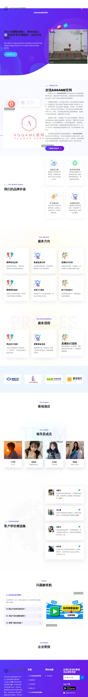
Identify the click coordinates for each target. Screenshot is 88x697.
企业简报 (50, 4)
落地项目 (43, 4)
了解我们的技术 (54, 148)
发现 (32, 4)
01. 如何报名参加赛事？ (23, 594)
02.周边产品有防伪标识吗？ (23, 609)
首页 (23, 4)
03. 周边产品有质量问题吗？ (23, 616)
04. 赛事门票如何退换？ (23, 623)
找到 (41, 13)
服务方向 (57, 4)
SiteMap (49, 676)
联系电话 (11, 54)
